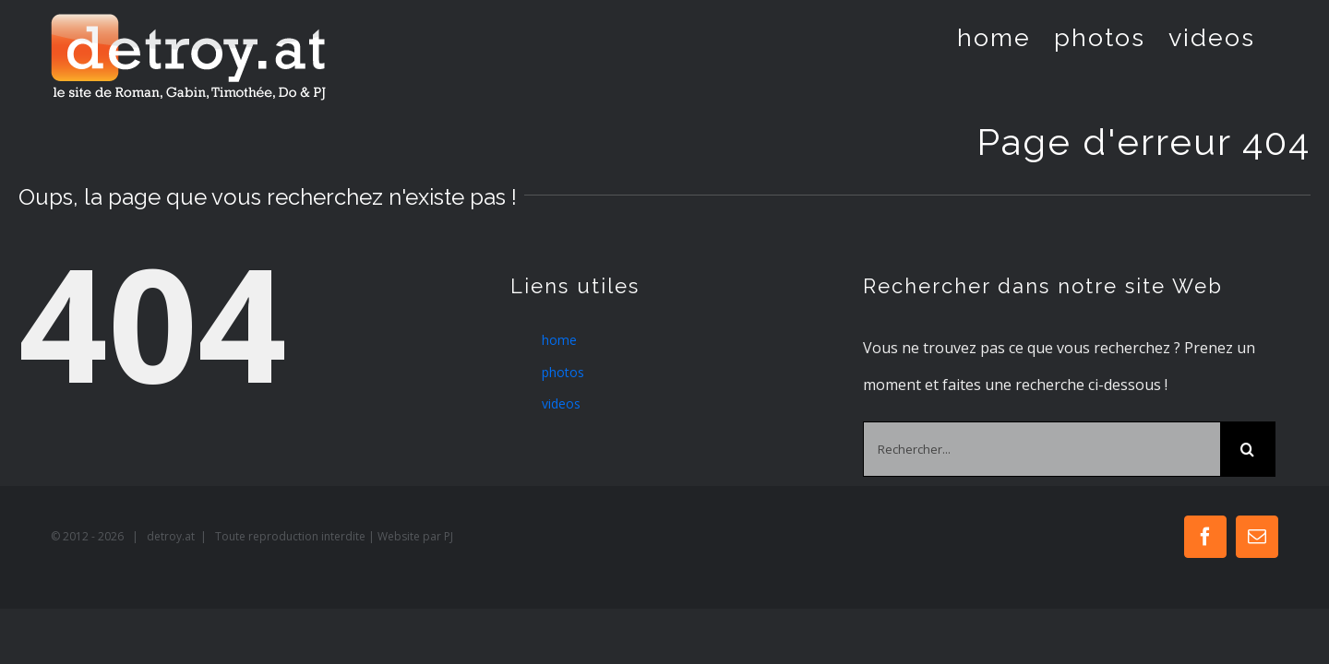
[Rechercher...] (1041, 449)
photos (563, 372)
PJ (448, 536)
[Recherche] (1247, 449)
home (559, 340)
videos (561, 403)
